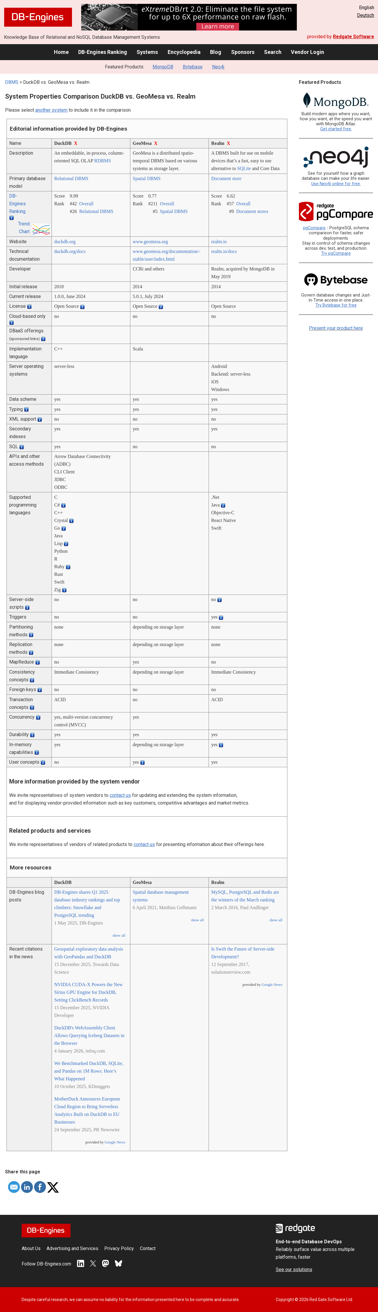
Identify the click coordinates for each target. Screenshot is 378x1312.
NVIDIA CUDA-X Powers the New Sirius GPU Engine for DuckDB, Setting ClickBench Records (88, 992)
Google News (115, 1142)
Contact (148, 1248)
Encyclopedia (184, 52)
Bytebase (193, 67)
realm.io (219, 241)
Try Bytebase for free (336, 305)
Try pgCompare (336, 253)
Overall (86, 203)
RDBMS (102, 160)
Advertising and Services (72, 1248)
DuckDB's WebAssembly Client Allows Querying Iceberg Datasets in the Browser (89, 1035)
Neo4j (218, 67)
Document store (226, 178)
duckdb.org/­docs (70, 251)
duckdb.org (65, 241)
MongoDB (163, 67)
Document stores (252, 211)
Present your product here (336, 328)
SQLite (244, 168)
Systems (147, 52)
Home (61, 52)
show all (119, 935)
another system (51, 110)
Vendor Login (307, 52)
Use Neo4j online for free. (336, 183)
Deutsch (365, 15)
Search (272, 52)
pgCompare (314, 227)
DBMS (11, 82)
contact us (120, 795)
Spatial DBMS (147, 178)
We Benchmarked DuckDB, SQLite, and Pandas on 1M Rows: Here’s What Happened (88, 1071)
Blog (215, 52)
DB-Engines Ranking (102, 52)
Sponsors (242, 52)
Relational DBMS (71, 178)
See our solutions (294, 1269)
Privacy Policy (119, 1248)
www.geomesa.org (150, 241)
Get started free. (336, 129)
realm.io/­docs (224, 251)
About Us (31, 1248)
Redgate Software (353, 36)
